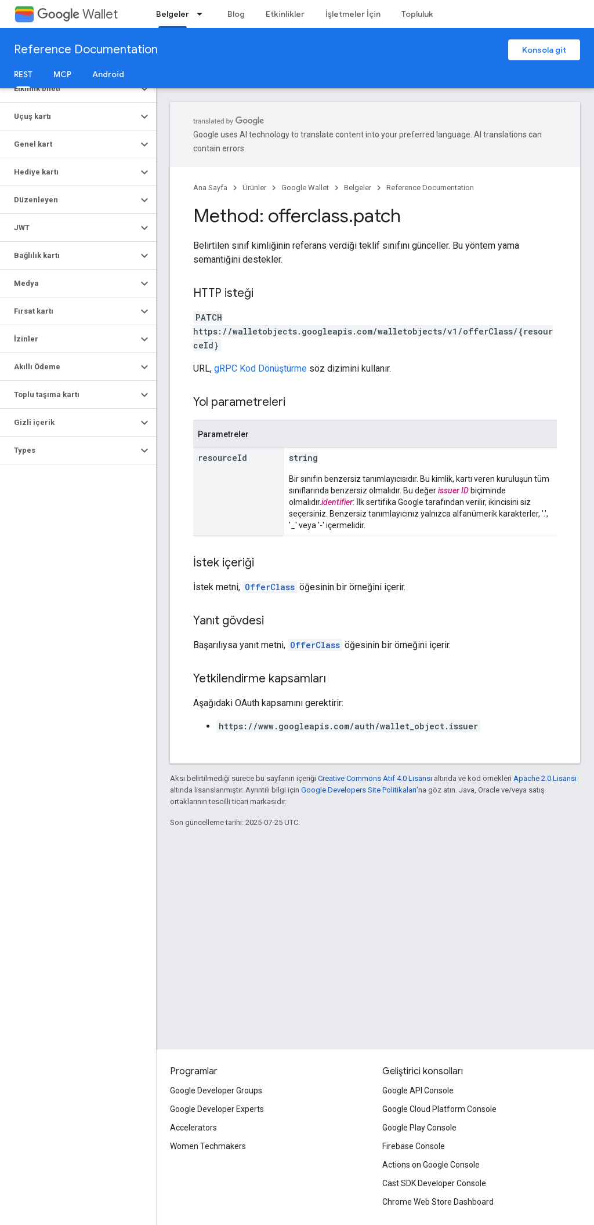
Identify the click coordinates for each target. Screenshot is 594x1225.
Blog (236, 14)
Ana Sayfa (210, 187)
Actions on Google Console (431, 1164)
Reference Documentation (86, 49)
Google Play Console (419, 1127)
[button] (68, 89)
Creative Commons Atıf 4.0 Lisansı (375, 778)
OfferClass (270, 586)
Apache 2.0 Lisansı (545, 778)
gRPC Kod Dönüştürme (260, 368)
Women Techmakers (208, 1146)
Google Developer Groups (216, 1090)
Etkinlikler (285, 14)
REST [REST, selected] (23, 74)
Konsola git (544, 50)
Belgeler (357, 187)
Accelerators (193, 1127)
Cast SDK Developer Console (434, 1183)
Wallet (77, 14)
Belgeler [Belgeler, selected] (172, 14)
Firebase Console (413, 1146)
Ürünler (254, 187)
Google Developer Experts (217, 1109)
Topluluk (417, 14)
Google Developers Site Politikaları (358, 790)
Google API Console (418, 1090)
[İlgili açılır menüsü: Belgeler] (203, 14)
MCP (62, 74)
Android (108, 74)
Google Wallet (305, 187)
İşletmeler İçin (353, 14)
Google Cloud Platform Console (439, 1109)
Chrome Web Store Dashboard (438, 1201)
